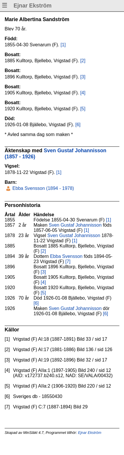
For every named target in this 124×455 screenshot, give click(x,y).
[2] (82, 60)
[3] (82, 76)
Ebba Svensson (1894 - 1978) (42, 188)
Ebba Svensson (66, 256)
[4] (82, 92)
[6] (78, 124)
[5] (82, 108)
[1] (63, 44)
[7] (67, 261)
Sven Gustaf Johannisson (75, 225)
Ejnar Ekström (89, 432)
